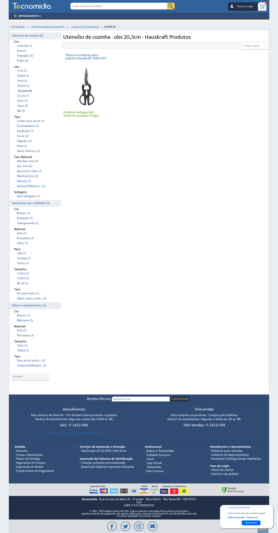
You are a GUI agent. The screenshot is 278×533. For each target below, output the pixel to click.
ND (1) (21, 111)
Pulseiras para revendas (227, 451)
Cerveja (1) (24, 258)
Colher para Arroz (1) (30, 121)
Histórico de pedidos (225, 474)
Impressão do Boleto (30, 467)
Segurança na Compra (30, 462)
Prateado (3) (25, 55)
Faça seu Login (245, 6)
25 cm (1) (23, 96)
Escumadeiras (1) (28, 126)
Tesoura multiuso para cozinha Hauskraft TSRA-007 (85, 56)
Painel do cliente (222, 470)
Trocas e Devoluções (29, 455)
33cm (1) (22, 101)
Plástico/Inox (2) (27, 176)
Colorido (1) (24, 45)
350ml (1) (23, 350)
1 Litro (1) (23, 273)
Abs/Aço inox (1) (27, 161)
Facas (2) (23, 136)
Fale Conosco (155, 471)
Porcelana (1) (25, 238)
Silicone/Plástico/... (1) (31, 186)
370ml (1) (23, 278)
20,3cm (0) (25, 91)
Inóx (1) (21, 330)
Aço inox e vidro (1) (29, 171)
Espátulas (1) (25, 131)
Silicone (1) (24, 181)
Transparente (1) (27, 223)
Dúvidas (20, 446)
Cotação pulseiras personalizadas (103, 462)
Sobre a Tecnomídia (160, 451)
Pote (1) (22, 146)
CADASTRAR (179, 398)
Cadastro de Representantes (230, 455)
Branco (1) (23, 213)
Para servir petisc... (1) (31, 360)
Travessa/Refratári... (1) (31, 365)
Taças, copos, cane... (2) (31, 298)
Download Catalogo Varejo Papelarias (236, 458)
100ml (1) (23, 76)
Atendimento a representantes (230, 446)
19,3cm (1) (23, 86)
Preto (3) (22, 60)
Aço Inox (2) (24, 166)
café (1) (21, 253)
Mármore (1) (25, 320)
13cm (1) (22, 81)
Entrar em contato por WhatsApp (74, 433)
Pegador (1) (24, 141)
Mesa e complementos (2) (29, 305)
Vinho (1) (23, 263)
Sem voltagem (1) (28, 196)
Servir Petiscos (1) (28, 151)
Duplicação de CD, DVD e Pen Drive (103, 451)
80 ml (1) (22, 283)
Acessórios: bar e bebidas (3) (31, 203)
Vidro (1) (22, 243)
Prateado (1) (25, 218)
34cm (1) (22, 106)
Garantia (22, 451)
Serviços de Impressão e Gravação (102, 446)
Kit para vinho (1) (28, 293)
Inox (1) (21, 50)
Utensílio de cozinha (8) (27, 35)
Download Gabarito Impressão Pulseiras (107, 467)
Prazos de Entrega (28, 458)
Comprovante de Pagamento (35, 471)
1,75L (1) (22, 70)
